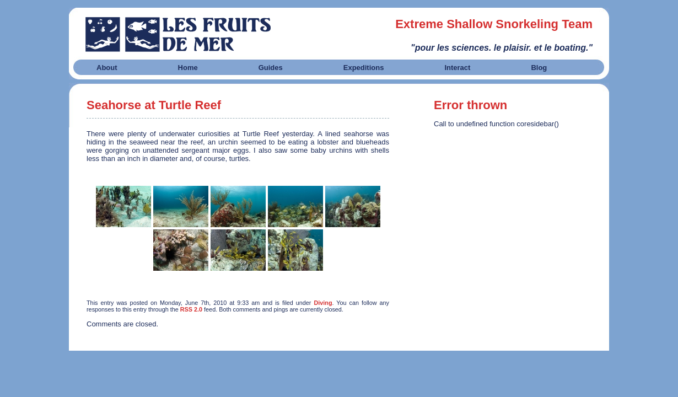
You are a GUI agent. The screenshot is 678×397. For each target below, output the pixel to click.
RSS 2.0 (191, 309)
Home (188, 67)
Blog (539, 67)
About (106, 67)
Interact (457, 67)
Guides (271, 67)
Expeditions (363, 67)
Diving (323, 302)
